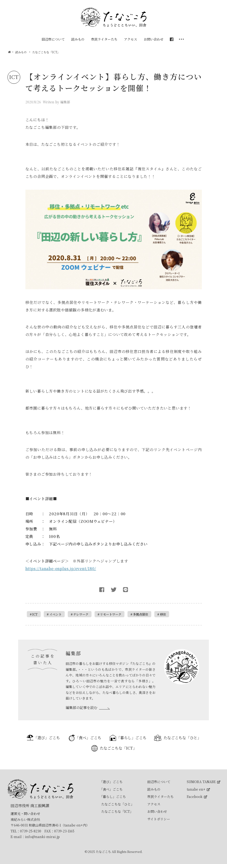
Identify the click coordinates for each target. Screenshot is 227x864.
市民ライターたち (160, 796)
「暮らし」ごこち (131, 737)
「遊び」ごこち (47, 737)
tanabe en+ (198, 789)
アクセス (153, 804)
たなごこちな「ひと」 (182, 737)
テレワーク (80, 614)
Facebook (197, 796)
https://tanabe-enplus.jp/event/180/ (60, 568)
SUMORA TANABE (203, 781)
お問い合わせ (157, 811)
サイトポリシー (158, 819)
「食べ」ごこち (88, 737)
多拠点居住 (140, 614)
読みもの (153, 789)
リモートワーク (110, 614)
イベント (55, 614)
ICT (35, 614)
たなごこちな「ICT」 (118, 748)
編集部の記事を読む (81, 707)
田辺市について (158, 781)
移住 (163, 614)
